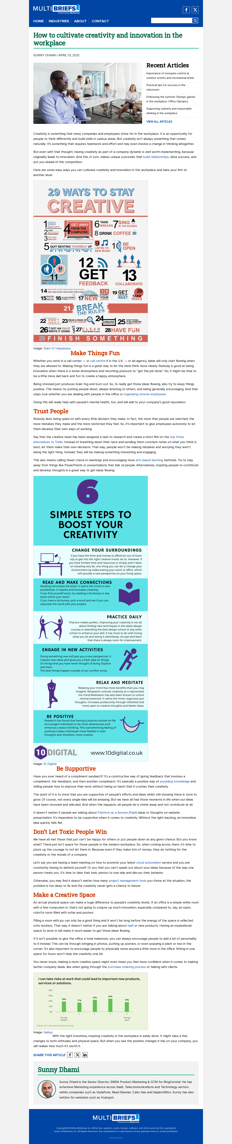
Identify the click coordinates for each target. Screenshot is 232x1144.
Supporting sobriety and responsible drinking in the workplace (169, 111)
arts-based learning (149, 460)
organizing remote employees (145, 394)
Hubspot (107, 1097)
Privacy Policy (116, 1138)
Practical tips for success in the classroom (165, 87)
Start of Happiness (57, 348)
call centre (97, 361)
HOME (38, 21)
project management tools (127, 880)
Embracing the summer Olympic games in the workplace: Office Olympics (170, 99)
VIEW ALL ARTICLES (159, 121)
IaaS (131, 925)
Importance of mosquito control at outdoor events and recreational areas (170, 75)
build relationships (156, 157)
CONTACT (100, 21)
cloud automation (148, 862)
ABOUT (80, 21)
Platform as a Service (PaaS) (117, 812)
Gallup (48, 1032)
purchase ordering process (127, 967)
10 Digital (50, 764)
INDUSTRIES (59, 21)
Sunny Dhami (44, 55)
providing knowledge (175, 781)
